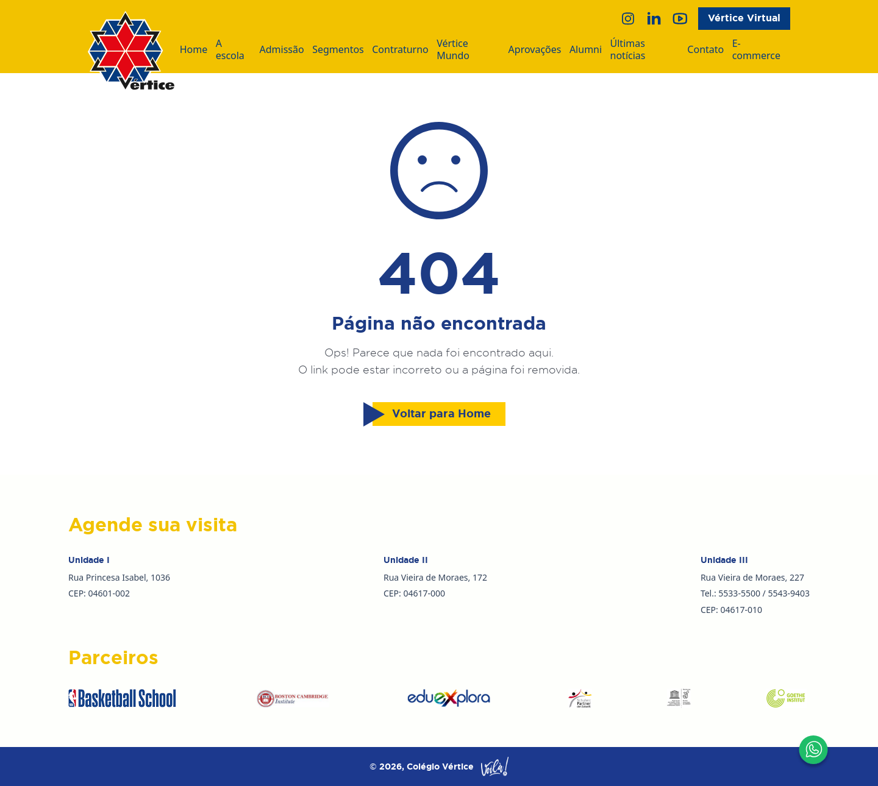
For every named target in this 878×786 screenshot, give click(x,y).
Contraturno (400, 49)
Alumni (585, 49)
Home (194, 49)
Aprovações (535, 49)
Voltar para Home (432, 414)
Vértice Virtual (744, 18)
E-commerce (756, 50)
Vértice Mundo (453, 50)
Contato (705, 49)
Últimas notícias (628, 50)
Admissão (282, 49)
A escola (230, 50)
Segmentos (338, 49)
